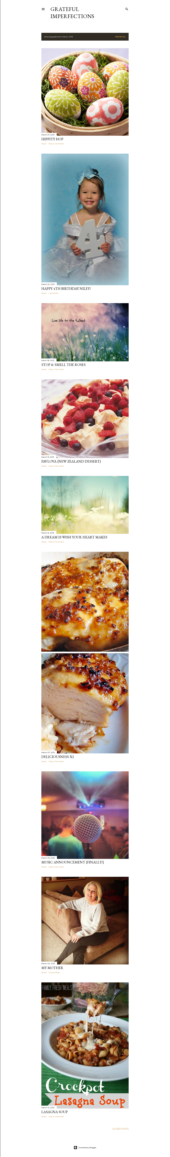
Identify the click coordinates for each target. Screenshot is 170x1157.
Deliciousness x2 (57, 756)
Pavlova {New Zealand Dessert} (71, 461)
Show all (120, 37)
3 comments (54, 972)
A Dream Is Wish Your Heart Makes (74, 537)
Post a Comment (56, 144)
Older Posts (120, 1129)
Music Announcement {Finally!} (72, 862)
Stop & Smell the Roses (63, 364)
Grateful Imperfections (72, 12)
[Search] (127, 8)
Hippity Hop (52, 139)
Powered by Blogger (85, 1147)
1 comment (53, 293)
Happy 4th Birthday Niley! (66, 288)
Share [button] (43, 144)
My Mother (52, 967)
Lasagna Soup (54, 1111)
